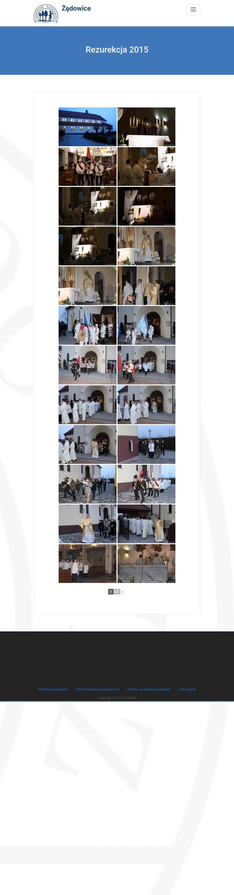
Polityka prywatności (54, 689)
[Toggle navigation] (193, 9)
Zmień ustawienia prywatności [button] (97, 689)
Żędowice (76, 8)
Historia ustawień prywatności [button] (148, 689)
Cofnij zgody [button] (185, 689)
